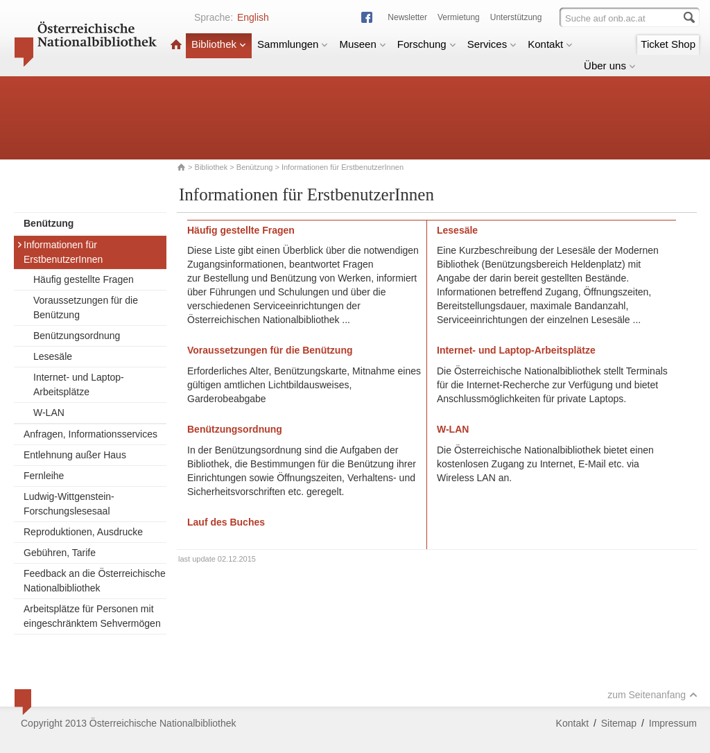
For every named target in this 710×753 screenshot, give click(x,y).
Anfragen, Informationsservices (90, 434)
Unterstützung (516, 17)
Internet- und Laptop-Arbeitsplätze (78, 384)
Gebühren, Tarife (60, 552)
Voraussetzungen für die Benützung (85, 307)
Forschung (426, 44)
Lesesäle (52, 356)
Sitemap (619, 723)
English (253, 17)
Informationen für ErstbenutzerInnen (60, 252)
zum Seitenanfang (652, 694)
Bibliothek (218, 44)
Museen (362, 44)
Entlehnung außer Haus (75, 454)
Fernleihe (44, 475)
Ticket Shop (668, 44)
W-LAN (48, 412)
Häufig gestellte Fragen (83, 279)
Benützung (254, 167)
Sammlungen (292, 44)
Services (492, 44)
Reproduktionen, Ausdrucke (83, 531)
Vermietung (459, 17)
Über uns (610, 65)
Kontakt (550, 44)
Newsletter (407, 17)
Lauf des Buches (226, 522)
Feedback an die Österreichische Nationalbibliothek (95, 581)
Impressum (673, 723)
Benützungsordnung (76, 335)
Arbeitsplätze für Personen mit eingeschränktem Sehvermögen (92, 616)
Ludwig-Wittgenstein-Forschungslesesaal (69, 504)
